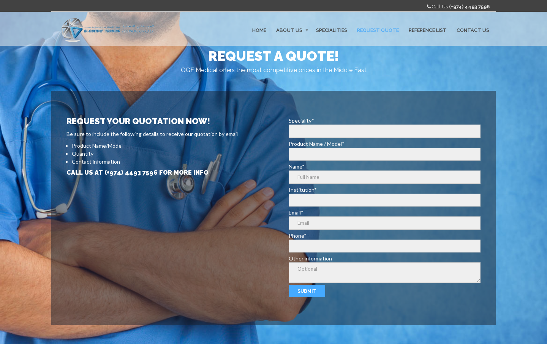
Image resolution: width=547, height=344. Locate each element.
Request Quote (378, 30)
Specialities (331, 30)
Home (259, 30)
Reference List (428, 30)
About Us (289, 30)
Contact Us (473, 30)
